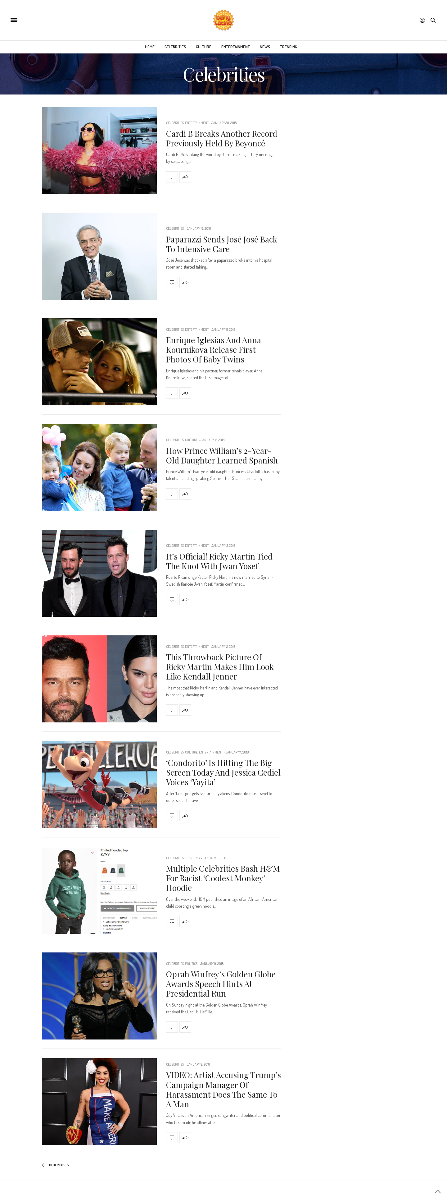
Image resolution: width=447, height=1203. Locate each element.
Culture (203, 46)
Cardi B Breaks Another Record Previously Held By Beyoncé (221, 138)
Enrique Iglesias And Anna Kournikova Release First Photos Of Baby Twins (213, 349)
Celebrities (175, 46)
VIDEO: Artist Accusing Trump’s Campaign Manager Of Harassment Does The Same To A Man (223, 1089)
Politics (191, 963)
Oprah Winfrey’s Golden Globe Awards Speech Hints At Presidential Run (221, 984)
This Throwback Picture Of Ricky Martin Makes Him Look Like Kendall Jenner (220, 667)
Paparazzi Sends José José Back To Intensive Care (221, 244)
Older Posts (55, 1165)
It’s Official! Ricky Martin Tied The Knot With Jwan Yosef (219, 561)
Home (150, 46)
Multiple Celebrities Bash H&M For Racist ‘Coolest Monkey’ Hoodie (223, 878)
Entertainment (235, 46)
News (265, 46)
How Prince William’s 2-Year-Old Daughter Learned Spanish (222, 455)
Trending (288, 46)
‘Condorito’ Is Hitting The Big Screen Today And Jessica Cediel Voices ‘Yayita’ (223, 772)
